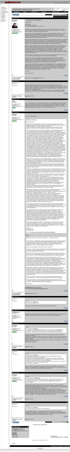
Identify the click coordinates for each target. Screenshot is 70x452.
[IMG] (13, 434)
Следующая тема (43, 424)
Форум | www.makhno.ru (17, 8)
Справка (24, 11)
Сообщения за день (55, 11)
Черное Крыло (28, 293)
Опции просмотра (63, 16)
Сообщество (34, 11)
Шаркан (26, 95)
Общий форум (25, 8)
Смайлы (13, 433)
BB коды (13, 432)
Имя (54, 8)
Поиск (65, 11)
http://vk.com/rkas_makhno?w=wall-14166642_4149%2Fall (43, 232)
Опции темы (56, 16)
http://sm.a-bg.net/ (37, 287)
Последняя (64, 14)
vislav (13, 101)
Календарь (44, 11)
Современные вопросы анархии (34, 8)
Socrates (14, 325)
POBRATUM (36, 77)
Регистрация (16, 11)
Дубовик (14, 20)
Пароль (55, 10)
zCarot (42, 448)
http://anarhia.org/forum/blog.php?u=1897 (39, 288)
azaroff (26, 77)
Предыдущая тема (36, 424)
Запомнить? (65, 8)
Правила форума (15, 436)
